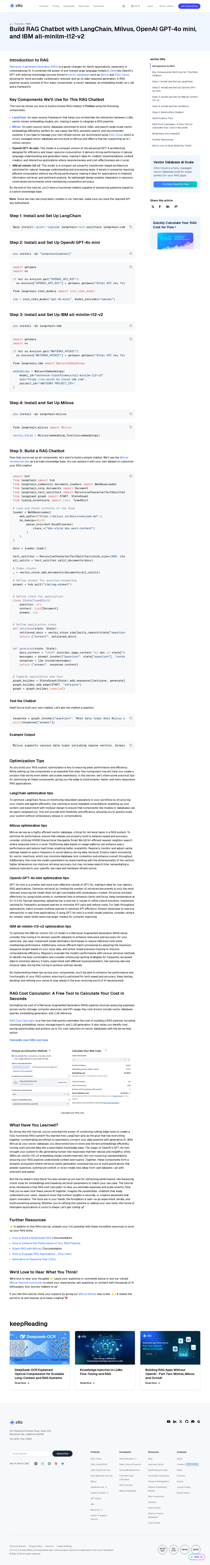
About (180, 1458)
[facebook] (159, 207)
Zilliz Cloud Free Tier (101, 1470)
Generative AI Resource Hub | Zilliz (34, 1259)
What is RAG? (154, 1508)
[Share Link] (175, 207)
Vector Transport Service (99, 1517)
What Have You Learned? (166, 133)
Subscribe (62, 1453)
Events (180, 1481)
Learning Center (156, 1464)
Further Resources (162, 139)
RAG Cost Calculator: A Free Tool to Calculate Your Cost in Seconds (172, 126)
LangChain (19, 117)
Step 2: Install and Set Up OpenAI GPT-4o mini (174, 89)
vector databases (79, 74)
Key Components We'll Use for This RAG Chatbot (175, 74)
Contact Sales (183, 1487)
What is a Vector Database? (156, 1515)
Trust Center (154, 1523)
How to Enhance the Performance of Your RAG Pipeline (46, 1243)
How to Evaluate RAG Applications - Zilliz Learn (42, 1254)
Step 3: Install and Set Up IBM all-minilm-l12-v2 (175, 98)
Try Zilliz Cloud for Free (175, 184)
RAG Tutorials (125, 1485)
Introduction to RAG (163, 66)
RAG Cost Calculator (22, 1020)
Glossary (152, 1502)
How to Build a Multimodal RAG (31, 1238)
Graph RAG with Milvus (26, 1248)
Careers (181, 1464)
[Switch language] (123, 6)
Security (49, 1546)
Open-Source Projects (130, 1464)
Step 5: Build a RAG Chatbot (168, 112)
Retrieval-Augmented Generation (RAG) (34, 66)
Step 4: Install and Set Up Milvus (170, 106)
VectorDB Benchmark (129, 1470)
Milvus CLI (97, 1510)
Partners (181, 1475)
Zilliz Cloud (122, 74)
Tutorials (18, 23)
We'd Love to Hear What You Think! (172, 145)
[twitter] (152, 207)
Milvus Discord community (26, 1282)
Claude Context (99, 1493)
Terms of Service (18, 1546)
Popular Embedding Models (157, 1489)
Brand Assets (183, 1493)
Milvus (104, 74)
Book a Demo (166, 6)
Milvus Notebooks (127, 1491)
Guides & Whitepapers (158, 1481)
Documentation (128, 1458)
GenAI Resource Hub (157, 1470)
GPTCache (96, 1498)
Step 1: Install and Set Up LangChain (172, 81)
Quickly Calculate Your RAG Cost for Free (175, 225)
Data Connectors (156, 1496)
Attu (92, 1504)
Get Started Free (189, 6)
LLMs (111, 70)
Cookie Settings (64, 1546)
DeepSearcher (99, 1487)
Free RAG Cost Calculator (126, 1477)
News (179, 1470)
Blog (150, 1458)
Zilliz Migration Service (101, 1475)
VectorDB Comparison (158, 1475)
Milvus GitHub (87, 1294)
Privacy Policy (35, 1546)
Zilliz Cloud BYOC (99, 1464)
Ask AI (197, 1557)
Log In (150, 6)
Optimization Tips (162, 118)
